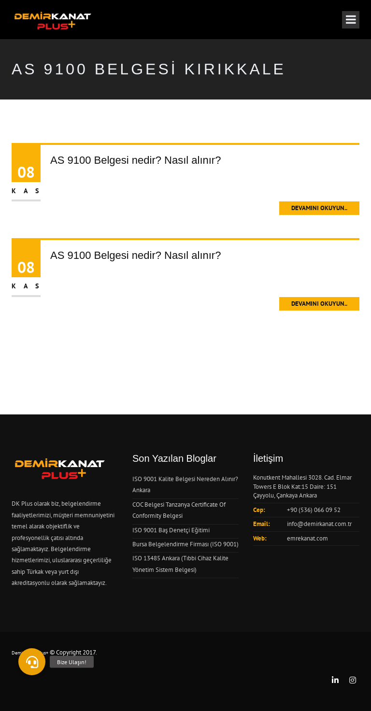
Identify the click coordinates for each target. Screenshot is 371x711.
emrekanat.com (307, 538)
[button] (31, 661)
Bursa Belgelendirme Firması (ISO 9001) (185, 544)
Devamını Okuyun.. (319, 208)
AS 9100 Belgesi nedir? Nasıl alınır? (135, 160)
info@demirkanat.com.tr (319, 524)
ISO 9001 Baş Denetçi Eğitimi (171, 530)
